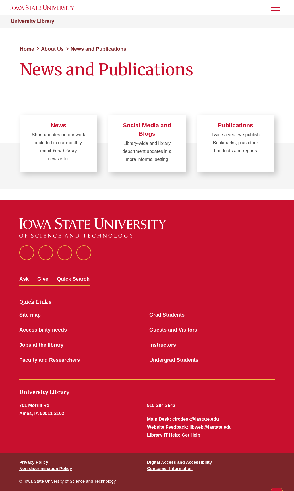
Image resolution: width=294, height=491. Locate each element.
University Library (32, 21)
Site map (30, 315)
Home (27, 49)
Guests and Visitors (173, 330)
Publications (235, 125)
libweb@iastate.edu (210, 427)
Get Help (191, 435)
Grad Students (167, 315)
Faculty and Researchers (49, 360)
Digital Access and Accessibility (179, 462)
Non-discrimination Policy (45, 468)
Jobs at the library (41, 345)
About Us (52, 49)
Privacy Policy (33, 462)
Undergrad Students (173, 360)
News (58, 125)
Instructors (162, 345)
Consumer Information (170, 468)
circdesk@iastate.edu (195, 419)
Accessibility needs (43, 330)
